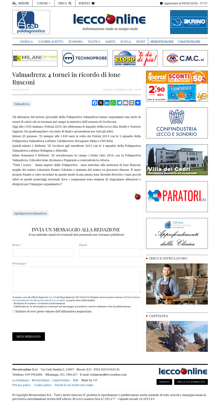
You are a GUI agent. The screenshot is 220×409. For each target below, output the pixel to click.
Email (83, 245)
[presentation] (38, 323)
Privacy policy (21, 385)
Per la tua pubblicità (191, 381)
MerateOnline (162, 41)
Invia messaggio (29, 336)
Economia (76, 41)
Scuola (126, 41)
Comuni (42, 3)
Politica (94, 41)
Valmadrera (21, 104)
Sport (140, 41)
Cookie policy (42, 385)
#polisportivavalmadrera (30, 213)
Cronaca (26, 41)
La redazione (20, 380)
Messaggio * (20, 263)
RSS (75, 380)
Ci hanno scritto (50, 41)
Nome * (17, 245)
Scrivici (164, 381)
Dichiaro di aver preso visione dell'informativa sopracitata (53, 311)
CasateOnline (189, 41)
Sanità (110, 41)
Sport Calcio (20, 89)
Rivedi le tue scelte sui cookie (74, 385)
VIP (95, 380)
